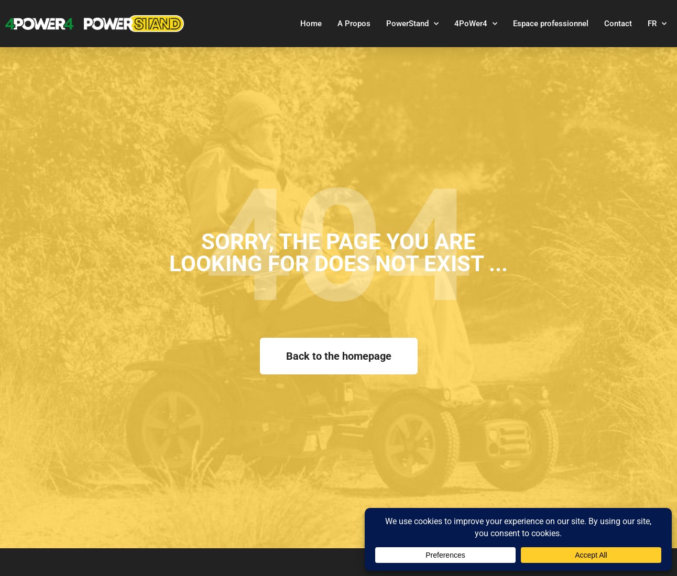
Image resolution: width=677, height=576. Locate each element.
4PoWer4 (475, 24)
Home (311, 23)
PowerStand (412, 24)
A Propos (353, 23)
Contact (618, 23)
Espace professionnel (550, 23)
